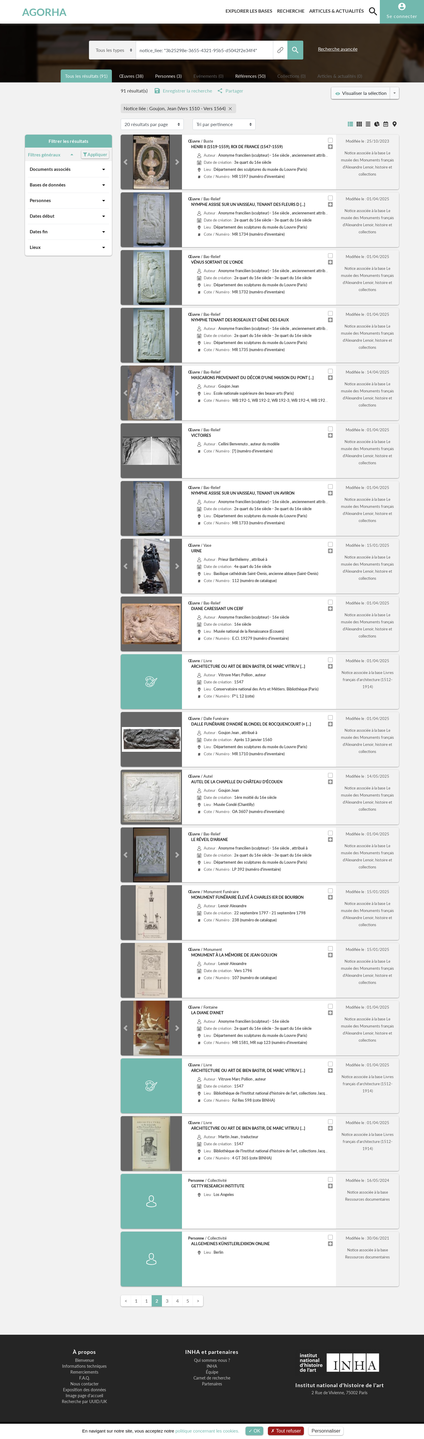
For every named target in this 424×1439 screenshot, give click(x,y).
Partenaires (212, 1383)
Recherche (292, 10)
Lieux (68, 247)
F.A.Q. (84, 1378)
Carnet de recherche (211, 1378)
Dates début (68, 216)
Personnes (68, 200)
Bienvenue (84, 1360)
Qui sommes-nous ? (212, 1360)
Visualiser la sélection (361, 93)
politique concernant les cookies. (207, 1430)
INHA (212, 1366)
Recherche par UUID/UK (84, 1401)
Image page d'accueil (84, 1395)
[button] (125, 162)
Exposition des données (84, 1389)
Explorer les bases (250, 10)
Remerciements (84, 1372)
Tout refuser (286, 1430)
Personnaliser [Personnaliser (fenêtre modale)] (326, 1430)
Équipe (212, 1372)
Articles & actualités (337, 10)
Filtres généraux (51, 154)
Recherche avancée (337, 49)
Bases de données (68, 185)
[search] (373, 11)
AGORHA (35, 12)
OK (255, 1430)
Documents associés (68, 169)
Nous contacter (84, 1383)
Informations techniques (84, 1366)
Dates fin (68, 231)
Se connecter (402, 16)
